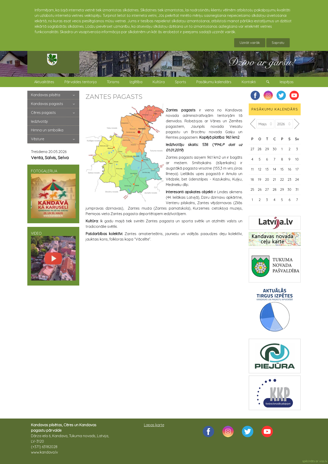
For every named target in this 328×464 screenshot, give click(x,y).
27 (252, 149)
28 (259, 149)
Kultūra (159, 82)
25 (252, 189)
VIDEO (53, 256)
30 (275, 149)
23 (289, 179)
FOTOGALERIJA (53, 193)
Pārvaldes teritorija (80, 82)
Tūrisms (113, 82)
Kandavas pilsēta (45, 95)
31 (297, 189)
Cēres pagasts (43, 112)
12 (259, 169)
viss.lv (323, 461)
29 (267, 149)
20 (267, 179)
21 (274, 179)
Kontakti (249, 82)
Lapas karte (154, 425)
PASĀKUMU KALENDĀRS (274, 109)
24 (297, 179)
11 (252, 169)
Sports (180, 82)
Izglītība (136, 82)
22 (282, 179)
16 (289, 169)
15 (282, 169)
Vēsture (37, 139)
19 (259, 179)
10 (297, 159)
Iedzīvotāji (39, 121)
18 (252, 179)
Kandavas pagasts (47, 103)
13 (267, 169)
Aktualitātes (44, 82)
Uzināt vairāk (250, 42)
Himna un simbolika (47, 130)
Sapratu (278, 42)
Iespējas (287, 82)
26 (259, 189)
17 (297, 169)
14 (274, 169)
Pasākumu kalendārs (213, 82)
